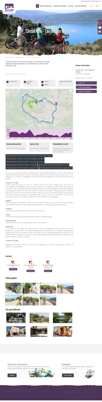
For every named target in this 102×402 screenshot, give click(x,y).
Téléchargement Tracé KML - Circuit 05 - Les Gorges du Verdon (25, 163)
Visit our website (84, 87)
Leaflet (58, 128)
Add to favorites (84, 91)
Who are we (28, 392)
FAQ (22, 392)
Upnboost (93, 397)
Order (12, 377)
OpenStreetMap (65, 128)
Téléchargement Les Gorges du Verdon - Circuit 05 (21, 166)
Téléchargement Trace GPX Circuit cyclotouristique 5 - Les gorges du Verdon (29, 157)
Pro (100, 1)
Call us (81, 83)
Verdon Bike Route (20, 57)
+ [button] (7, 91)
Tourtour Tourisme (63, 333)
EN (99, 6)
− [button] (7, 93)
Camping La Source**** (63, 320)
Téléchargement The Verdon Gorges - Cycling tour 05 (22, 169)
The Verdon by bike (10, 57)
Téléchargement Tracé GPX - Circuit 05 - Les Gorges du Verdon (25, 160)
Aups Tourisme (40, 333)
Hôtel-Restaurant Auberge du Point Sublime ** (17, 322)
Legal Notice (9, 392)
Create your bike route (87, 1)
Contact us (17, 392)
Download (13, 270)
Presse (96, 1)
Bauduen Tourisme (17, 333)
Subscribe (68, 377)
